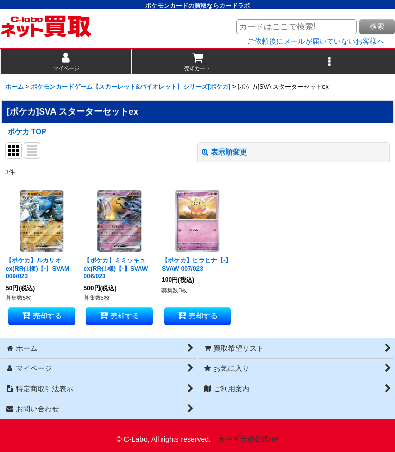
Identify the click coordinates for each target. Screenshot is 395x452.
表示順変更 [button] (224, 152)
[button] (329, 61)
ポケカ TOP (27, 131)
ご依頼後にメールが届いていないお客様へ (315, 41)
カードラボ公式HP (248, 439)
